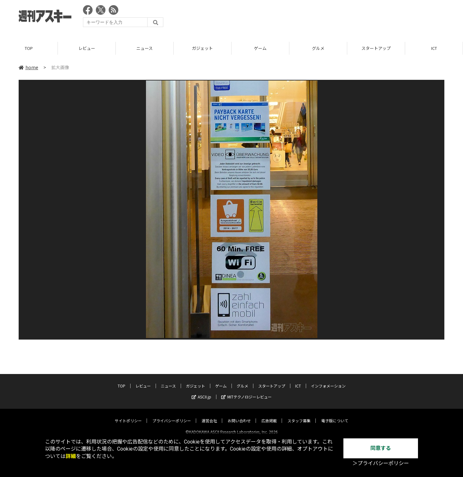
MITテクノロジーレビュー (246, 391)
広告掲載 (269, 415)
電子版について (334, 415)
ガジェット (202, 48)
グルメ (318, 48)
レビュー (86, 48)
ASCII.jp (201, 391)
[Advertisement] (327, 17)
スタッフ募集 (299, 415)
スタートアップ (376, 48)
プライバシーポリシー (171, 415)
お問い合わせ (239, 415)
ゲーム (260, 48)
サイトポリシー (128, 415)
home (28, 67)
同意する (380, 448)
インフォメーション (328, 380)
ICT (434, 48)
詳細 (71, 456)
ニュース (144, 48)
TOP (29, 48)
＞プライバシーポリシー (380, 463)
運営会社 (209, 415)
